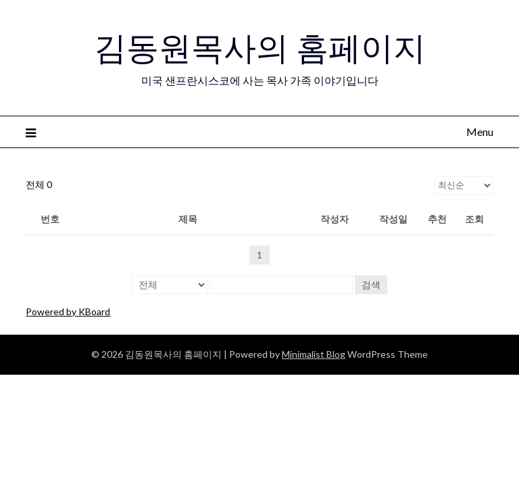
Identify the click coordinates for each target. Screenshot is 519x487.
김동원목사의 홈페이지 (260, 48)
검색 (371, 284)
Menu (479, 131)
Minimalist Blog (313, 354)
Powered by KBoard (68, 311)
